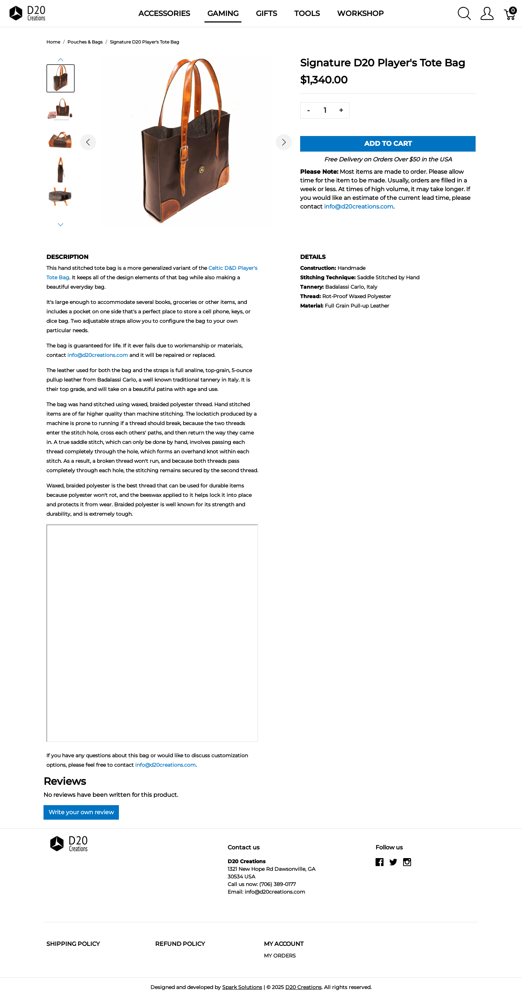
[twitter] (393, 865)
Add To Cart (388, 144)
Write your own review (81, 812)
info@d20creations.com (358, 206)
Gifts (266, 13)
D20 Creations (303, 987)
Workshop (360, 13)
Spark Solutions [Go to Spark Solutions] (242, 987)
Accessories (164, 13)
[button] (60, 60)
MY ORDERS (280, 955)
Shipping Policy (73, 943)
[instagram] (407, 865)
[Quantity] (324, 110)
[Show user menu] (487, 13)
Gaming (223, 13)
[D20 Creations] (27, 12)
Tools (307, 13)
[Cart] (510, 13)
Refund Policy (180, 943)
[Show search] (464, 13)
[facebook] (379, 865)
